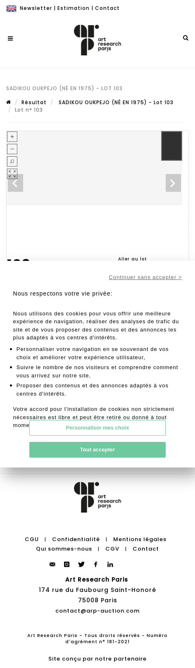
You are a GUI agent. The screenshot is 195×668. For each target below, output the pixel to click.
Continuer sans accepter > (145, 277)
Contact (107, 8)
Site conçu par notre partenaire (97, 659)
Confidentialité (76, 539)
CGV (112, 549)
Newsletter (36, 8)
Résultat (34, 102)
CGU (32, 539)
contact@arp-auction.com (97, 611)
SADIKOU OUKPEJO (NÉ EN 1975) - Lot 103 (115, 102)
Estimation (73, 8)
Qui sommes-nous (64, 549)
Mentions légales (139, 539)
